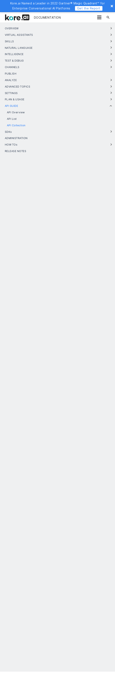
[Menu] (99, 17)
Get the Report (88, 8)
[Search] (108, 17)
